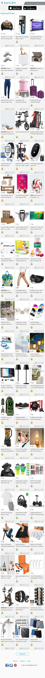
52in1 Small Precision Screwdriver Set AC (22, 640)
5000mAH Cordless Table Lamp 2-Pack (21, 386)
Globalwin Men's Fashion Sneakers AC (22, 418)
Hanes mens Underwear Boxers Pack (36, 641)
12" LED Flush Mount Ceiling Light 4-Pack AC (37, 577)
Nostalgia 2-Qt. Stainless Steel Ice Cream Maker (21, 102)
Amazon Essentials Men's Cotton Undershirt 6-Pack (6, 514)
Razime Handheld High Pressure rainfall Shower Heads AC (7, 641)
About (15, 661)
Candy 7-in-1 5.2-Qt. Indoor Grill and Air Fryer (6, 38)
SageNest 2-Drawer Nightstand (21, 69)
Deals (29, 3)
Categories (38, 3)
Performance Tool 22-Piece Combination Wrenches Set (22, 229)
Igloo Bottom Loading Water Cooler (22, 37)
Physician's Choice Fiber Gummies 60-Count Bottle (35, 260)
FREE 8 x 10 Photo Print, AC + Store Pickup (6, 578)
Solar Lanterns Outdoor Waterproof (36, 355)
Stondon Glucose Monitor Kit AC (6, 164)
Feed (29, 661)
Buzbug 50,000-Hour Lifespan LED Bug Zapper (36, 38)
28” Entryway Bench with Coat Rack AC (7, 196)
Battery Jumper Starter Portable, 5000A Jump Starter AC (37, 134)
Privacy (22, 661)
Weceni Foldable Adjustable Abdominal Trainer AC (7, 546)
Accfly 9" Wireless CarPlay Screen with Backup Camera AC (7, 387)
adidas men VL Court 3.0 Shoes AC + (7, 134)
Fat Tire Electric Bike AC (22, 132)
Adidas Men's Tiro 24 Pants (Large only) (7, 101)
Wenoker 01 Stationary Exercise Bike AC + (7, 610)
